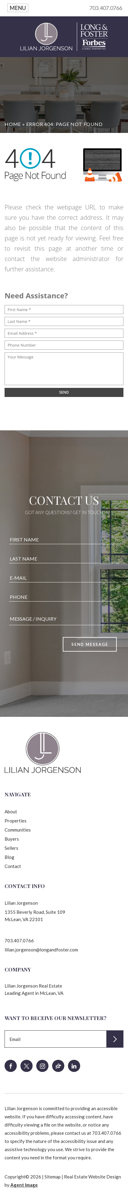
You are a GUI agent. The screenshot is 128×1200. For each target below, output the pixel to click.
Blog (9, 857)
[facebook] (11, 1066)
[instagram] (42, 1066)
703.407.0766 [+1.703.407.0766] (19, 940)
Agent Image (24, 1185)
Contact (13, 866)
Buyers (12, 839)
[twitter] (26, 1066)
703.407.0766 (105, 8)
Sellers (11, 848)
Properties (16, 820)
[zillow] (58, 1066)
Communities (18, 829)
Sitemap (52, 1176)
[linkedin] (74, 1066)
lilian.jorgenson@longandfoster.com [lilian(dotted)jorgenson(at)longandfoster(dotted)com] (41, 949)
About (11, 811)
